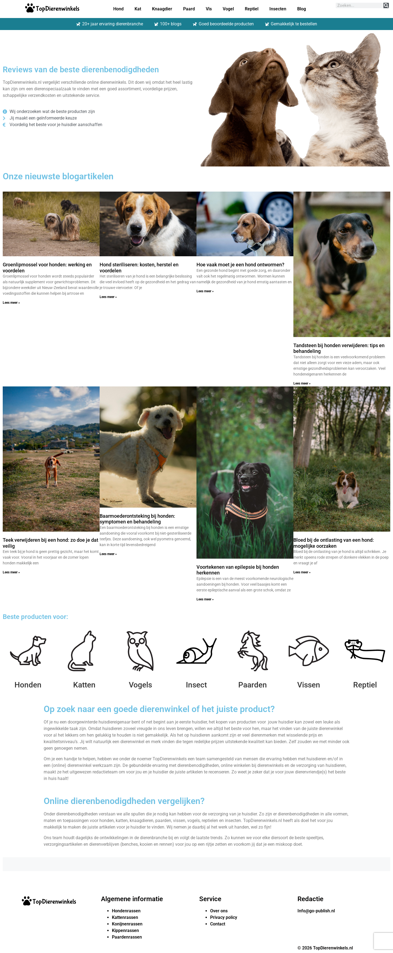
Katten (84, 684)
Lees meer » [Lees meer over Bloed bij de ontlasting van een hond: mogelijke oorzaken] (302, 572)
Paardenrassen (127, 937)
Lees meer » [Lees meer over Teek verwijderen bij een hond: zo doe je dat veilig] (11, 572)
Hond (118, 8)
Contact (217, 924)
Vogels (140, 684)
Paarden (252, 684)
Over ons (219, 910)
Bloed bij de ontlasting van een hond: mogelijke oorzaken (333, 543)
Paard (189, 8)
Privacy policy (223, 917)
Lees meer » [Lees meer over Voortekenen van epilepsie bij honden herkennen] (205, 599)
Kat (138, 8)
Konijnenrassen (127, 924)
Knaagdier (162, 8)
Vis (209, 8)
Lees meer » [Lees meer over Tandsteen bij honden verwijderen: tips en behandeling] (302, 383)
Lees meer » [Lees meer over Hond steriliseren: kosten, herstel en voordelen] (108, 297)
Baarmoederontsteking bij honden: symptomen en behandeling (137, 519)
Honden (27, 684)
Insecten (277, 8)
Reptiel (251, 8)
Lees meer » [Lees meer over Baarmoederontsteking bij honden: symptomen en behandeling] (108, 554)
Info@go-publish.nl (316, 910)
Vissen (308, 684)
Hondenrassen (126, 910)
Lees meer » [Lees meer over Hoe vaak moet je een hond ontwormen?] (205, 291)
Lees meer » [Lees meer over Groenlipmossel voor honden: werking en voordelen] (11, 303)
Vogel (228, 8)
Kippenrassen (125, 930)
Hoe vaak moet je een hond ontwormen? (240, 264)
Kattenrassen (125, 917)
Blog (301, 8)
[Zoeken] (386, 5)
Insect (196, 684)
